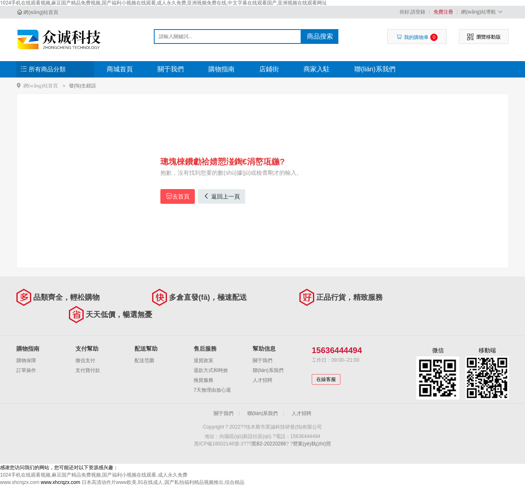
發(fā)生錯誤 (82, 86)
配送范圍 (144, 360)
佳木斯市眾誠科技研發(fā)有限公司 (60, 39)
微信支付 (85, 360)
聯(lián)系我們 (374, 69)
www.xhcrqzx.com (19, 482)
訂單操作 (26, 370)
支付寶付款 (87, 370)
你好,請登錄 (412, 12)
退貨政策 (203, 360)
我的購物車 (417, 37)
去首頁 (177, 196)
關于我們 (171, 69)
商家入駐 (317, 69)
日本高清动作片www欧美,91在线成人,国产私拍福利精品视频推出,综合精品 (163, 482)
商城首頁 (120, 69)
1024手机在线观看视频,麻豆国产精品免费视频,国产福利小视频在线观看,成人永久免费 (93, 475)
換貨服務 (203, 380)
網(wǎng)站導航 (483, 11)
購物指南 (221, 69)
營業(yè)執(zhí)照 (312, 444)
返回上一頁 (221, 196)
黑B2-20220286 (268, 444)
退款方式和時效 (211, 370)
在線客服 (326, 379)
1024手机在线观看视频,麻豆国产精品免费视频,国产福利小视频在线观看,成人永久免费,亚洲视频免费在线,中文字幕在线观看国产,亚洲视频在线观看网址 (163, 3)
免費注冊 (443, 12)
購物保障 (26, 360)
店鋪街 (269, 69)
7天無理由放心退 (212, 390)
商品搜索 (320, 36)
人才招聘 (262, 380)
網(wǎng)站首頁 (40, 12)
